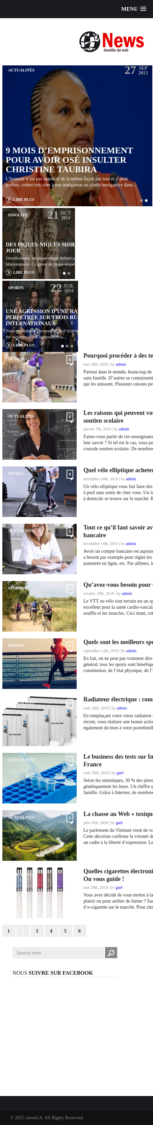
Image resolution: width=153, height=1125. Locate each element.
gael (120, 772)
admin (121, 364)
